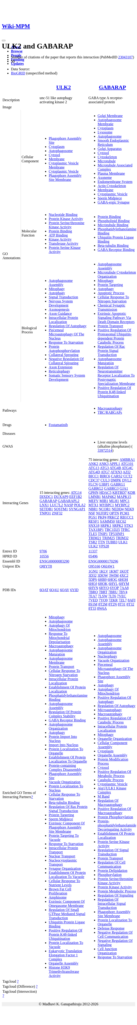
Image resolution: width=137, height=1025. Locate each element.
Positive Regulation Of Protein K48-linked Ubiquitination (114, 392)
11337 (93, 551)
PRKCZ (113, 517)
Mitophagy (57, 289)
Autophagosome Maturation (110, 361)
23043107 (125, 57)
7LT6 (112, 596)
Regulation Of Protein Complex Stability (65, 714)
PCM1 (124, 513)
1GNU (93, 571)
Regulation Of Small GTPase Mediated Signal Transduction (67, 914)
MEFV (94, 501)
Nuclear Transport (62, 856)
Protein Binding (60, 231)
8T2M (102, 604)
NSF (92, 513)
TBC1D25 (112, 530)
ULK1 (123, 542)
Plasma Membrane (111, 173)
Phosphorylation (110, 875)
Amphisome (58, 897)
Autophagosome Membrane (110, 122)
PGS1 (93, 517)
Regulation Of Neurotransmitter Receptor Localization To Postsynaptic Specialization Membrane (116, 375)
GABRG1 (117, 484)
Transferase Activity (63, 243)
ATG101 (127, 464)
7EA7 (93, 596)
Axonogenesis (59, 309)
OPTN (114, 513)
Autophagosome (61, 151)
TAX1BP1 (96, 530)
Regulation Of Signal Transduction (113, 852)
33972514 (105, 450)
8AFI (131, 600)
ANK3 (104, 464)
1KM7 (113, 571)
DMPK (116, 480)
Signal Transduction (63, 297)
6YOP (114, 588)
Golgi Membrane (110, 116)
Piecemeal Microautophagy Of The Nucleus (66, 334)
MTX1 (94, 505)
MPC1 (125, 501)
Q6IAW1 (107, 566)
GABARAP (112, 87)
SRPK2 (117, 525)
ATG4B (115, 468)
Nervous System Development (61, 303)
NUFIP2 (102, 513)
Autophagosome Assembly (61, 283)
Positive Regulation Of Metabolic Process (114, 774)
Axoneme (105, 177)
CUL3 (105, 480)
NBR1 (93, 509)
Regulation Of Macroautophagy (110, 803)
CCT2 (127, 476)
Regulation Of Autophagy (67, 326)
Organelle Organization (115, 739)
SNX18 (94, 525)
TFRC (125, 530)
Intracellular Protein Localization (63, 320)
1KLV (103, 571)
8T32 (130, 604)
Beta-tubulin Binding (113, 245)
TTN (101, 542)
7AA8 (124, 588)
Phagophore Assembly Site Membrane (65, 178)
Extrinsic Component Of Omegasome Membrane (67, 904)
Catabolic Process (111, 780)
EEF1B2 (75, 497)
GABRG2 (96, 488)
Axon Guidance (60, 313)
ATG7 (105, 472)
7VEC (121, 596)
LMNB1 (95, 497)
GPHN (94, 493)
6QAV (64, 590)
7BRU (113, 592)
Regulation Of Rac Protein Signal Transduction (111, 351)
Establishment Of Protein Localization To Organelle (68, 759)
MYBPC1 (106, 505)
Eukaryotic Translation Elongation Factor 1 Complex (65, 955)
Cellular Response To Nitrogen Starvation (113, 299)
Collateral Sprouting (63, 355)
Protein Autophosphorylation (64, 349)
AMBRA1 (127, 460)
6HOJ (93, 584)
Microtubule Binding (113, 225)
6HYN (93, 588)
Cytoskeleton (107, 157)
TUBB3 (112, 542)
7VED (93, 600)
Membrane (56, 159)
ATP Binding (58, 235)
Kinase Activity (60, 239)
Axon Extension (61, 367)
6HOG (112, 580)
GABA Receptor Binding (116, 250)
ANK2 (93, 464)
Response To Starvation (66, 342)
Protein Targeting (110, 285)
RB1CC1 (127, 517)
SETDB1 (46, 509)
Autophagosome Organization (61, 726)
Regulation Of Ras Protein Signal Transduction (68, 809)
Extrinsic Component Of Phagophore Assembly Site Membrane (67, 827)
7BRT (103, 592)
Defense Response (111, 928)
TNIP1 (103, 534)
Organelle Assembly (63, 963)
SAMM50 (107, 521)
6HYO (104, 588)
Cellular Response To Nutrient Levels (64, 883)
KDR (131, 493)
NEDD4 (118, 509)
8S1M (93, 604)
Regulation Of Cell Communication (112, 864)
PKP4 (102, 517)
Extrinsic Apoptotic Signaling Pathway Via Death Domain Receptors (116, 318)
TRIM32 (122, 538)
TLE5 (93, 534)
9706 (43, 551)
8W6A (102, 608)
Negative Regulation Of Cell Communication (115, 934)
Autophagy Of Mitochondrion (60, 627)
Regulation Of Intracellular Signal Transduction (112, 903)
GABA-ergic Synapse (114, 202)
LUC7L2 (56, 505)
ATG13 (94, 468)
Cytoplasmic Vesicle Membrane (64, 165)
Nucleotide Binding (63, 215)
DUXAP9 (61, 497)
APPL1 (114, 464)
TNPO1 (45, 513)
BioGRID (18, 73)
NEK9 (129, 509)
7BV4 (122, 592)
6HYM (124, 584)
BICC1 (94, 476)
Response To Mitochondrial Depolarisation (59, 638)
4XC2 (124, 575)
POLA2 (80, 505)
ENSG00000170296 (103, 561)
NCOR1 (105, 509)
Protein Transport (110, 326)
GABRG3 (111, 488)
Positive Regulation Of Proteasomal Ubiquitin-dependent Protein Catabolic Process (115, 336)
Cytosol (54, 155)
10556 (44, 556)
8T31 (122, 604)
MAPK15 (124, 497)
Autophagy (57, 293)
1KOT (124, 571)
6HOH (123, 580)
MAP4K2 (109, 497)
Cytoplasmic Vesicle (64, 171)
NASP (68, 505)
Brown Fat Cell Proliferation (60, 891)
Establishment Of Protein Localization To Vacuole (67, 875)
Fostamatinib (58, 425)
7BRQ (93, 592)
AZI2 (127, 472)
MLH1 (114, 501)
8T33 (92, 608)
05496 (93, 556)
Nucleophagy (107, 656)
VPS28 (104, 546)
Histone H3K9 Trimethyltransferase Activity (64, 971)
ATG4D (94, 472)
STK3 (128, 525)
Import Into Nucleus (63, 745)
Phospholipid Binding (114, 221)
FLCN (93, 484)
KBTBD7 (120, 493)
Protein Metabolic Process (117, 891)
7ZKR (113, 600)
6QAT (44, 590)
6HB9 (102, 580)
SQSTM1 (61, 509)
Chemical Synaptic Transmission (111, 307)
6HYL (113, 584)
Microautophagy (110, 710)
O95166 (94, 566)
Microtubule (107, 161)
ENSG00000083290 (54, 561)
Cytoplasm (56, 147)
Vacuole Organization (65, 782)
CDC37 (94, 480)
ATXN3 (116, 472)
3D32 (93, 575)
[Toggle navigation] (3, 40)
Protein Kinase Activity (66, 219)
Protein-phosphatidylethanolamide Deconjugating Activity (117, 825)
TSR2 (93, 542)
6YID (74, 590)
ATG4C (127, 468)
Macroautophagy (110, 408)
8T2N (112, 604)
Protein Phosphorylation (115, 817)
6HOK (103, 584)
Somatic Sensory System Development (67, 377)
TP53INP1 (116, 534)
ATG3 (104, 468)
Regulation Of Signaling (115, 895)
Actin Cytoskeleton (112, 186)
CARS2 (116, 476)
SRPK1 (105, 525)
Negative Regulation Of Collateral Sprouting (66, 361)
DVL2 (127, 480)
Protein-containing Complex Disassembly (65, 768)
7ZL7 (123, 600)
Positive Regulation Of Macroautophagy (114, 811)
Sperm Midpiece (110, 198)
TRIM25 (108, 538)
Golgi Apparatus (110, 149)
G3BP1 (104, 484)
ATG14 (76, 493)
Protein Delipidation (112, 871)
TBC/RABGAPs (110, 412)
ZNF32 (57, 513)
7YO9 (103, 600)
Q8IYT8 (46, 566)
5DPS (93, 580)
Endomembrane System (115, 182)
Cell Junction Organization (107, 951)
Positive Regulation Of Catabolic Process (114, 720)
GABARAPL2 (68, 501)
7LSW (102, 596)
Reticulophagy (59, 371)
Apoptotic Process (111, 293)
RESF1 (94, 521)
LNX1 (44, 505)
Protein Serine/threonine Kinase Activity (66, 225)
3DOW (102, 575)
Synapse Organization (65, 868)
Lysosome (105, 132)
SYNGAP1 (77, 509)
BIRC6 (105, 476)
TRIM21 (95, 538)
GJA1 (124, 488)
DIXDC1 (46, 497)
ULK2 (63, 87)
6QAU (54, 590)
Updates (17, 63)
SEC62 (121, 521)
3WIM (114, 575)
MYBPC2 (122, 505)
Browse (16, 51)
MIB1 (103, 501)
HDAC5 (105, 493)
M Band (104, 796)
